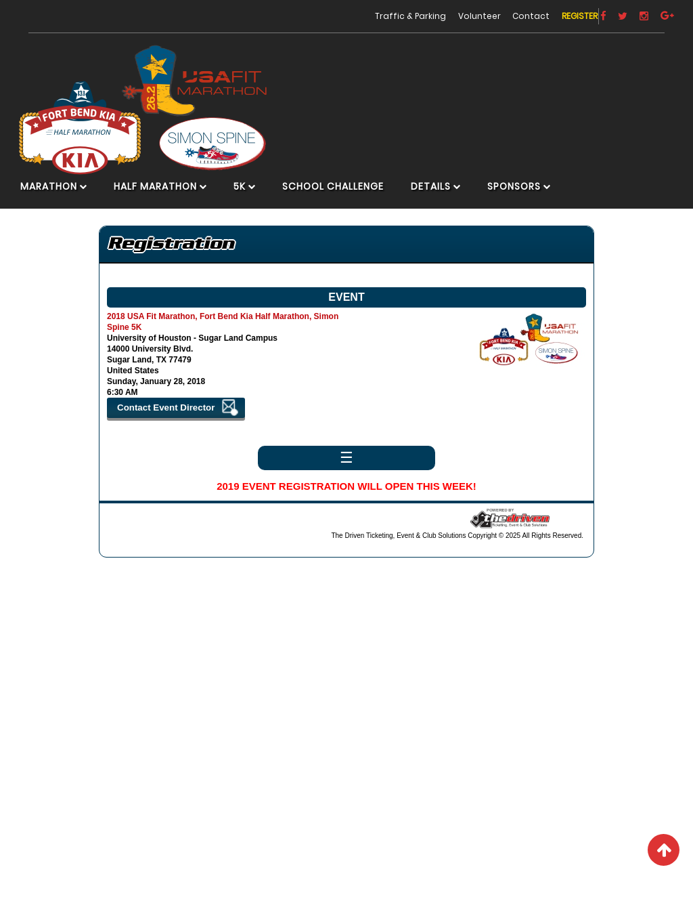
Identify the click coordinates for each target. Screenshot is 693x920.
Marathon (58, 198)
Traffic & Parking (382, 13)
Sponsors (523, 198)
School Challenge (342, 198)
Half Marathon (164, 198)
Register (552, 13)
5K (249, 198)
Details (440, 198)
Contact (503, 13)
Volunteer (451, 13)
